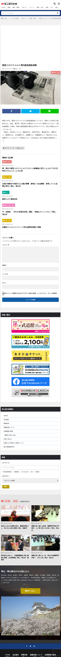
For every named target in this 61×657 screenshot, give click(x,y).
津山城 (37, 471)
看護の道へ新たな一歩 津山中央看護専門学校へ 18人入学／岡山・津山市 (45, 557)
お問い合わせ (8, 439)
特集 (8, 7)
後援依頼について (9, 427)
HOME (3, 7)
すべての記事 (15, 18)
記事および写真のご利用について (14, 443)
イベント (31, 7)
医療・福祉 (32, 18)
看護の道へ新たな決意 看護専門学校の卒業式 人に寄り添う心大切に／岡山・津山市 (45, 528)
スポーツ (24, 7)
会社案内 (6, 419)
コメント (5, 245)
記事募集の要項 (8, 431)
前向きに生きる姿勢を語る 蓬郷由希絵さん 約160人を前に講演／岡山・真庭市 (15, 527)
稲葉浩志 (16, 471)
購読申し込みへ (30, 591)
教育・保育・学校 (9, 205)
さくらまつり (25, 471)
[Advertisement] (30, 35)
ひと (51, 7)
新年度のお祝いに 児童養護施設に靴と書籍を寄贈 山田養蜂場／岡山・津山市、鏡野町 (15, 558)
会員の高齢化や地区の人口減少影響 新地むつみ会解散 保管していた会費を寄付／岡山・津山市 (30, 185)
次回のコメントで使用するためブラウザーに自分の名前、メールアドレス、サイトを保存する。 (29, 294)
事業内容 (6, 423)
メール (5, 274)
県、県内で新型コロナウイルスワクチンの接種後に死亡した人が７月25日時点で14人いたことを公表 (30, 169)
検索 (5, 486)
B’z (32, 471)
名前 (4, 265)
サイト (4, 283)
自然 (46, 7)
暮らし (57, 7)
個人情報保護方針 (9, 447)
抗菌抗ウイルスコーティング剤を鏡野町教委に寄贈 (21, 227)
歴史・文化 (40, 7)
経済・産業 (8, 177)
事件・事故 (15, 7)
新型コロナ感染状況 (9, 199)
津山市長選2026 (7, 471)
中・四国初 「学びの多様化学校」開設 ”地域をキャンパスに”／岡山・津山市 (29, 213)
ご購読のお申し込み (10, 435)
